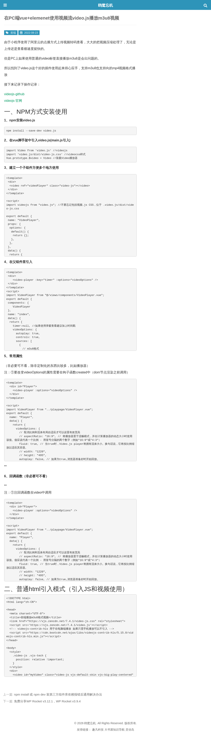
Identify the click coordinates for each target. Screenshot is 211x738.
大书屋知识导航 (114, 729)
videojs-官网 (13, 100)
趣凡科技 (98, 729)
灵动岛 (129, 729)
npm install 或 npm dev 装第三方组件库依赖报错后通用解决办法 (58, 694)
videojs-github (14, 94)
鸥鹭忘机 (105, 5)
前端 (13, 32)
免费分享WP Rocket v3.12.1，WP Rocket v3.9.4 (47, 701)
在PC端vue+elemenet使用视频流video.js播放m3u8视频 (61, 18)
